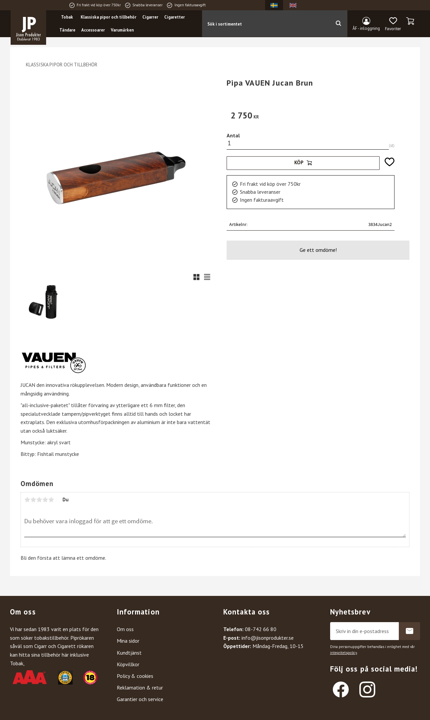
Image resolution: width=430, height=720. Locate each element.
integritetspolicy (343, 652)
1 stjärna (27, 500)
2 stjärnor (33, 500)
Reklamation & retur (140, 687)
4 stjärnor (45, 500)
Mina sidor (128, 640)
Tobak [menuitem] (67, 17)
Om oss (125, 629)
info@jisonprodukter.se (268, 637)
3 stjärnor (39, 500)
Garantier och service (140, 699)
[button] (393, 24)
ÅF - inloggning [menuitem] (366, 28)
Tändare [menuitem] (68, 30)
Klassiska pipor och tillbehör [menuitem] (109, 17)
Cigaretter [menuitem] (175, 17)
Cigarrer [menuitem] (151, 17)
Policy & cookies (135, 676)
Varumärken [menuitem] (122, 30)
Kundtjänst (129, 652)
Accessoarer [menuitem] (93, 30)
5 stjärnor (51, 500)
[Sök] (338, 23)
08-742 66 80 (260, 629)
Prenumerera (409, 631)
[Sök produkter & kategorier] (265, 23)
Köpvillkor (128, 664)
